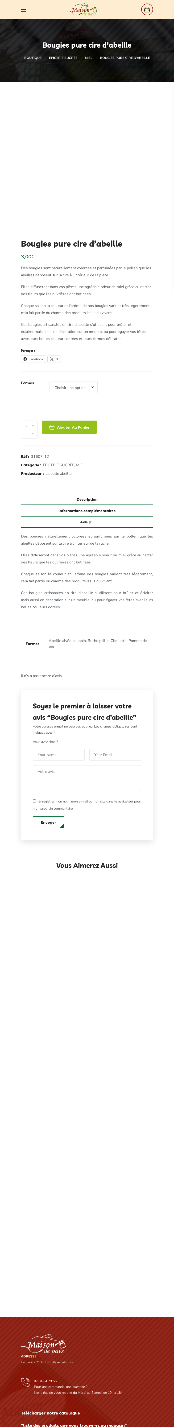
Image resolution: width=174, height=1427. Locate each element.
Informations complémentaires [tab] (87, 470)
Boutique (32, 58)
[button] (146, 9)
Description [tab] (87, 459)
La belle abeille (59, 433)
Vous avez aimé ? (45, 701)
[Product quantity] (26, 387)
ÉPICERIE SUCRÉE (63, 58)
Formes (27, 343)
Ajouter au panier (73, 387)
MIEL (88, 58)
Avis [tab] (87, 481)
